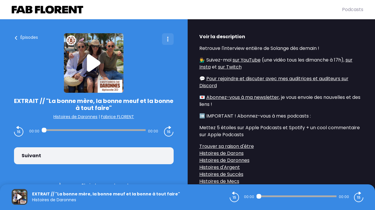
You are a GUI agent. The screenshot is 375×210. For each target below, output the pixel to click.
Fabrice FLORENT (117, 117)
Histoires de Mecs (219, 181)
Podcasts (352, 9)
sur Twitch (230, 67)
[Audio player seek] (94, 130)
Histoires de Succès (221, 174)
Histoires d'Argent (219, 167)
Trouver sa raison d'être (226, 146)
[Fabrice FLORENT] (177, 10)
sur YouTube (247, 60)
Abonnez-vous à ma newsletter (242, 97)
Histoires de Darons (221, 153)
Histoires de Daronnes (75, 117)
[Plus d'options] (168, 39)
